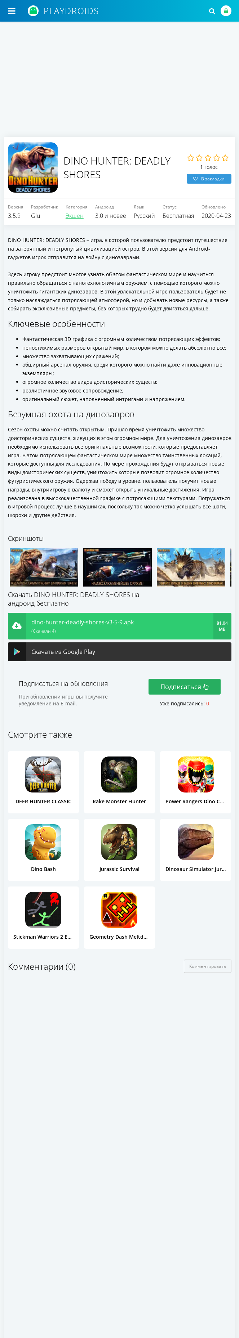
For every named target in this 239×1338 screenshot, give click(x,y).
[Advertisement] (119, 82)
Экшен (75, 216)
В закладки (209, 179)
